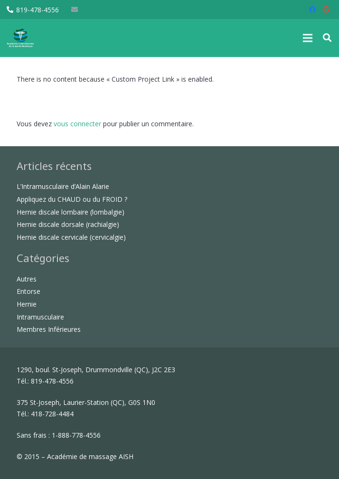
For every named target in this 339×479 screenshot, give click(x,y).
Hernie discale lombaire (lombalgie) (70, 211)
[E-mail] (74, 9)
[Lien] (31, 38)
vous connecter (77, 123)
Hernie (27, 304)
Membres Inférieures (49, 329)
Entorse (28, 291)
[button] (327, 37)
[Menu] (308, 38)
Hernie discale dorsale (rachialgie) (68, 224)
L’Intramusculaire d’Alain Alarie (63, 186)
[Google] (325, 9)
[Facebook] (312, 9)
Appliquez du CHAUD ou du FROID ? (72, 199)
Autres (27, 278)
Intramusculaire (40, 316)
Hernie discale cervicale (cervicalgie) (71, 237)
